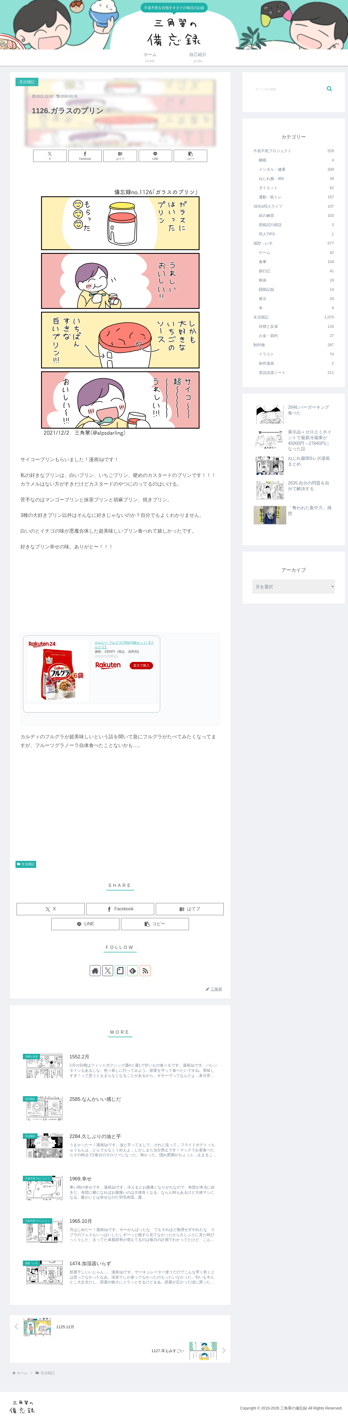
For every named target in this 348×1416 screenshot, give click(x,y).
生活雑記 (26, 864)
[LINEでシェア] (155, 156)
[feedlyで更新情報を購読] (132, 970)
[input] (293, 89)
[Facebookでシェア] (85, 156)
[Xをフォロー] (107, 970)
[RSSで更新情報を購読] (145, 970)
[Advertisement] (120, 814)
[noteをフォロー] (120, 970)
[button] (190, 156)
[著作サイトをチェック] (95, 970)
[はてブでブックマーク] (120, 156)
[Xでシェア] (50, 156)
